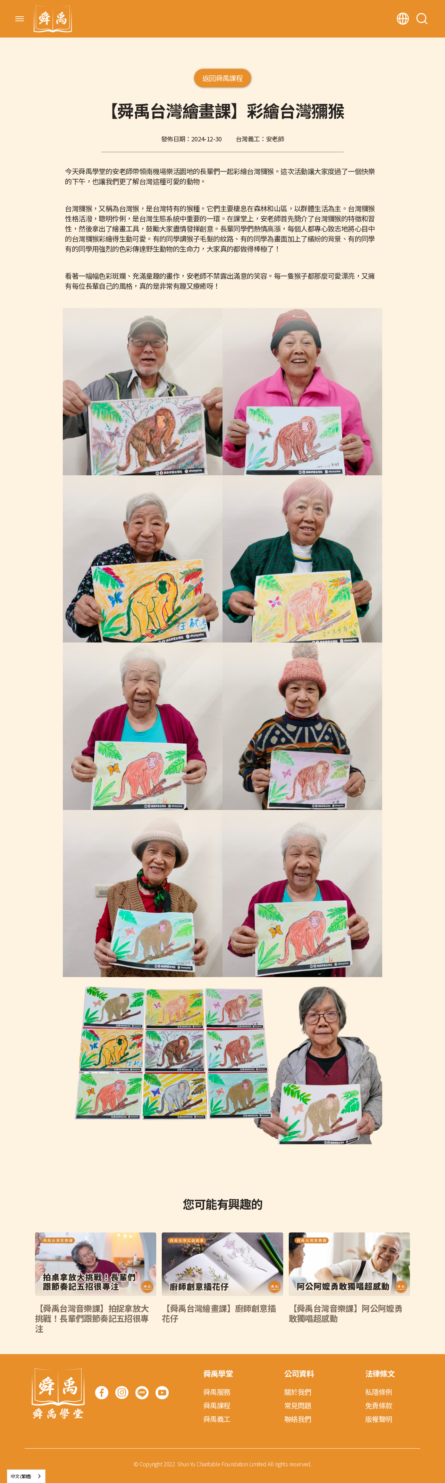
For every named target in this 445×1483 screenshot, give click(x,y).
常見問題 (297, 1405)
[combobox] (26, 1476)
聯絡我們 (297, 1419)
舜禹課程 (216, 1405)
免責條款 (378, 1405)
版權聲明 (378, 1419)
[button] (19, 19)
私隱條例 (378, 1392)
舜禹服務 (216, 1392)
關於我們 (297, 1392)
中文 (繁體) (21, 1476)
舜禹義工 (216, 1419)
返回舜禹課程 (222, 78)
